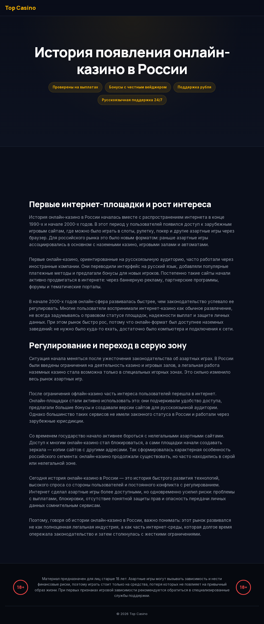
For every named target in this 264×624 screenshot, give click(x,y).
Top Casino (20, 8)
